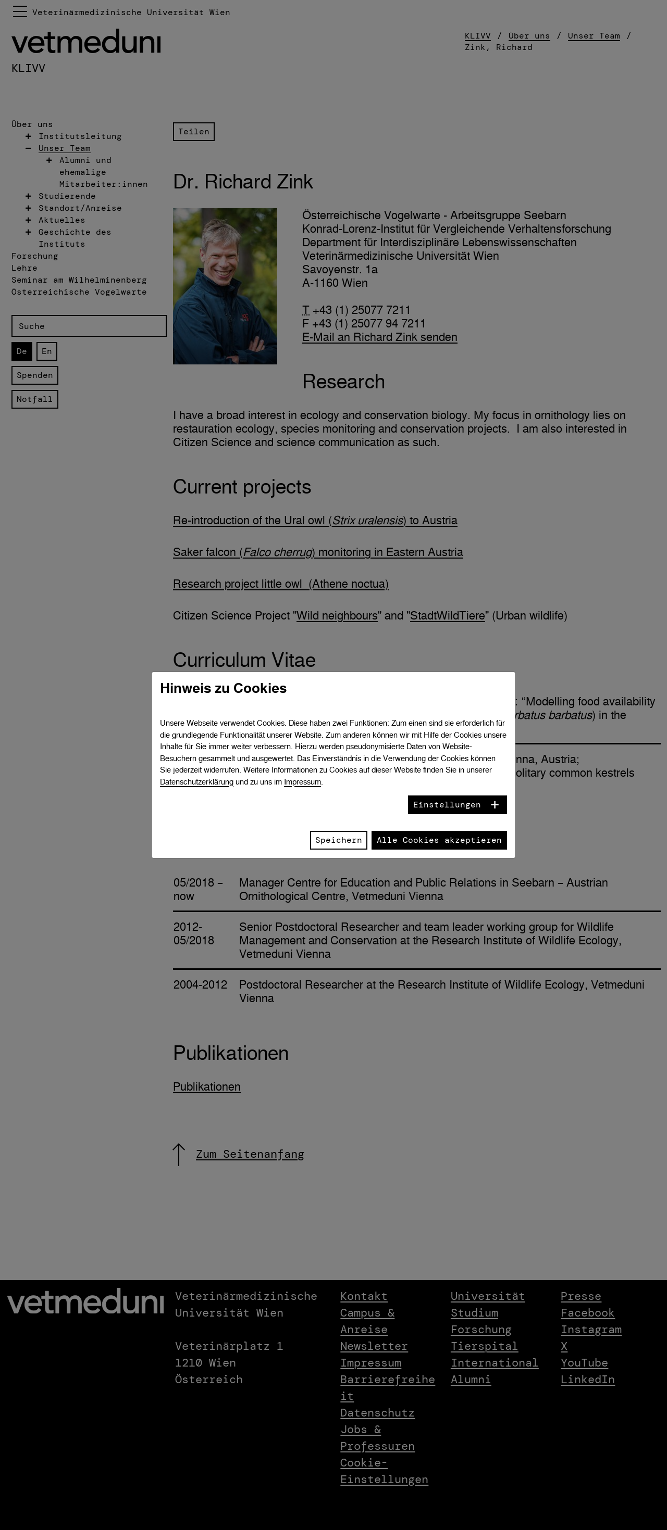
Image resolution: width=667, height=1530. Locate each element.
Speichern (338, 839)
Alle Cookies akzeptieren (439, 839)
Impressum (302, 781)
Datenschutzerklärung (196, 781)
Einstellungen (447, 804)
